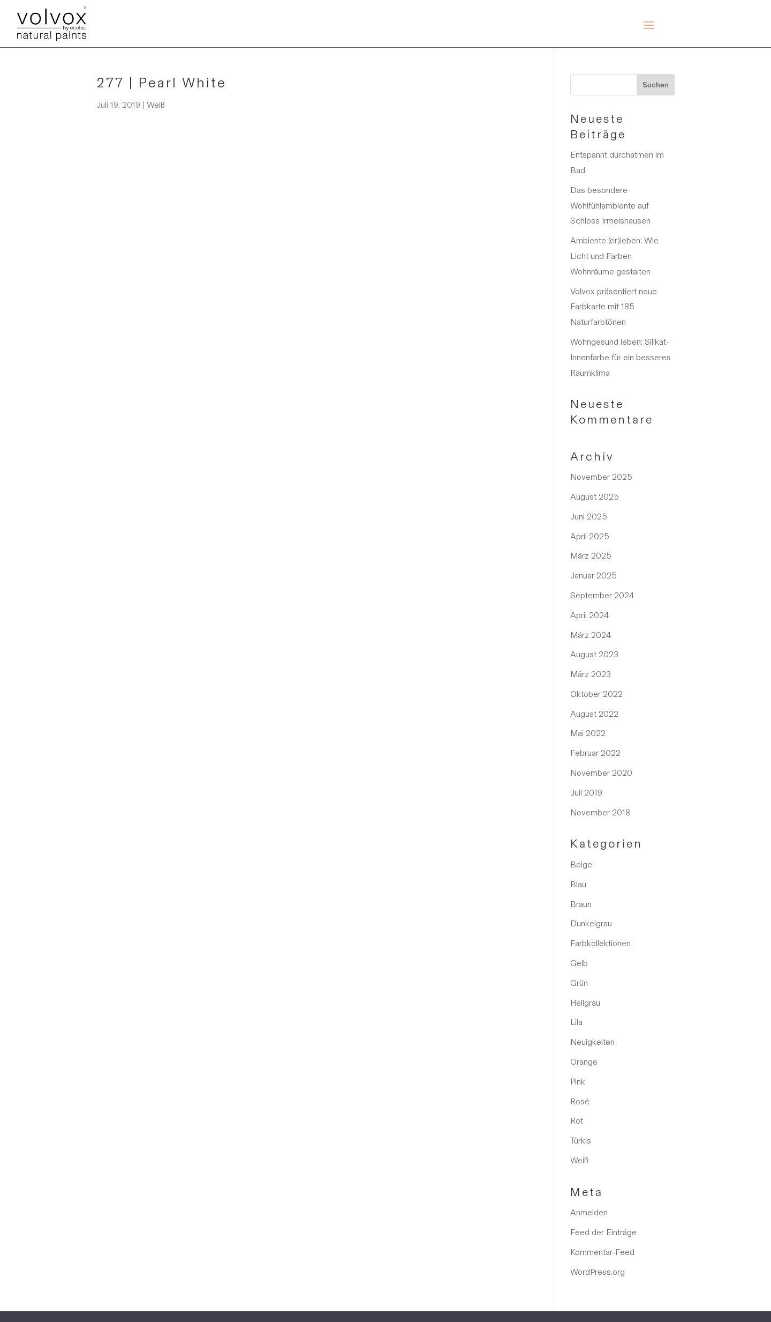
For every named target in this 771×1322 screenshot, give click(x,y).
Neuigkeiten (592, 1042)
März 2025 (590, 556)
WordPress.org (597, 1272)
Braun (581, 904)
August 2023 (594, 654)
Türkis (580, 1140)
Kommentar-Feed (602, 1252)
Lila (576, 1022)
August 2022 (594, 714)
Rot (576, 1121)
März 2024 (590, 635)
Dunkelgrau (591, 923)
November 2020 (601, 773)
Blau (578, 884)
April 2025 (589, 536)
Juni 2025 (588, 516)
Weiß (156, 105)
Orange (584, 1062)
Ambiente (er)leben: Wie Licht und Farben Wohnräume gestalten (614, 256)
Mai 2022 (588, 733)
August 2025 (594, 497)
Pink (577, 1081)
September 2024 (602, 595)
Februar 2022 (595, 753)
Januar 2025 (593, 575)
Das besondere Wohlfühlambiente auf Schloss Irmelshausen (610, 205)
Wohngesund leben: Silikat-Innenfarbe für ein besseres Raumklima (620, 357)
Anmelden (589, 1212)
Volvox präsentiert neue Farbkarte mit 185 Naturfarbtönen (613, 307)
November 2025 (601, 477)
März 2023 (590, 674)
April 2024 (589, 615)
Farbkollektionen (600, 943)
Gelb (579, 963)
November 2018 (600, 812)
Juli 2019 (586, 793)
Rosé (579, 1101)
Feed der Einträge (603, 1232)
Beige (581, 864)
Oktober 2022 (596, 694)
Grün (579, 983)
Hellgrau (585, 1003)
